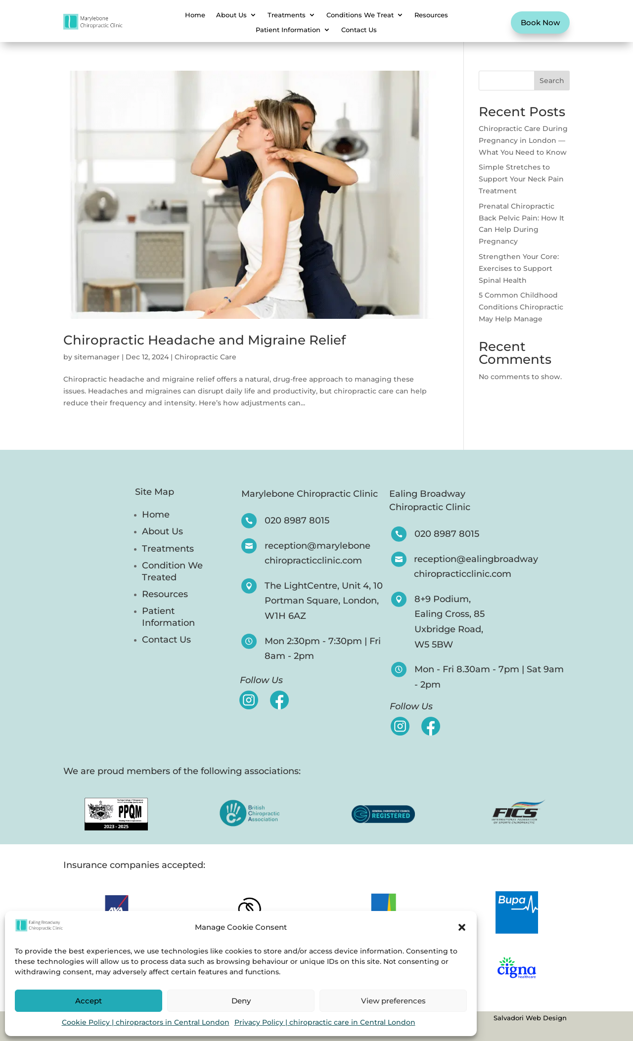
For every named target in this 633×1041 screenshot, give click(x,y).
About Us (231, 15)
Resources (431, 15)
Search (552, 80)
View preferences (393, 1000)
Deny (241, 1000)
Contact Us (359, 30)
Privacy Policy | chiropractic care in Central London (324, 1022)
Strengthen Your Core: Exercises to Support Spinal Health (519, 268)
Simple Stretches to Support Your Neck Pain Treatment (521, 179)
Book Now (540, 22)
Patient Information (288, 30)
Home (195, 15)
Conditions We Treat (360, 15)
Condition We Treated (172, 571)
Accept (88, 1000)
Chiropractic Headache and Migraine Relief (204, 340)
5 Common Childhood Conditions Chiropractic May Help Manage (521, 307)
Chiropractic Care (205, 356)
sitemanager (97, 356)
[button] (462, 927)
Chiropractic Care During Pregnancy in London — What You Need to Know (523, 140)
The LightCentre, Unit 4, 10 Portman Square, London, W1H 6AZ (324, 600)
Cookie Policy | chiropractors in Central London (145, 1022)
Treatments (287, 15)
